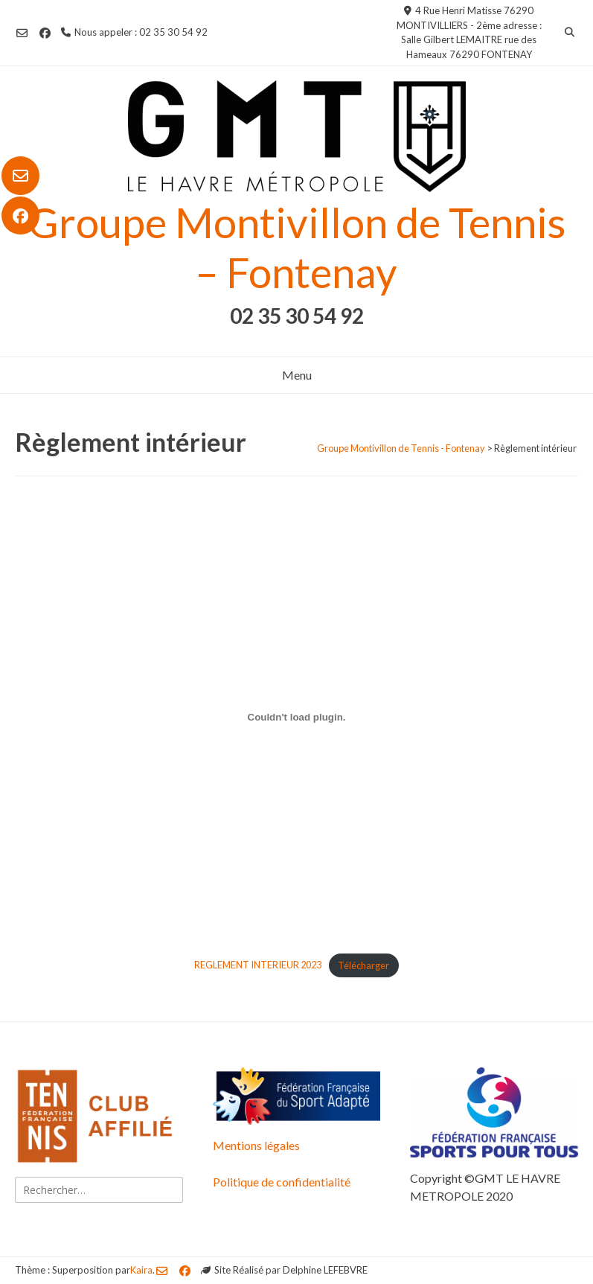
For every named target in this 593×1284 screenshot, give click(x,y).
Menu (297, 375)
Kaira (141, 1270)
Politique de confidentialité (281, 1182)
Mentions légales (256, 1145)
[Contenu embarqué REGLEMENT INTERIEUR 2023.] (296, 717)
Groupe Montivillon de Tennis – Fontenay (297, 247)
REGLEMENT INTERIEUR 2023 (257, 965)
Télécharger (363, 965)
